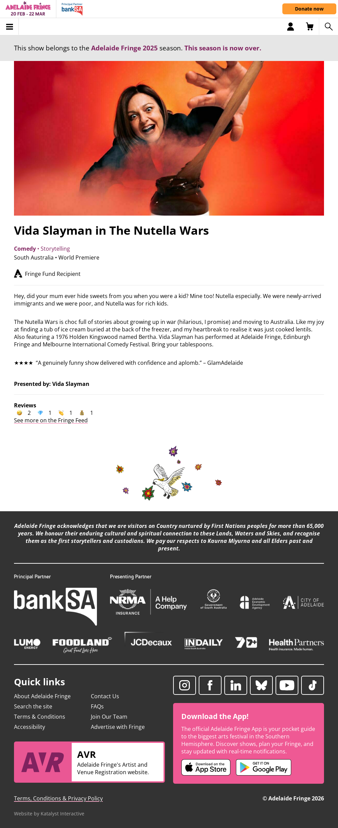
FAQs (97, 706)
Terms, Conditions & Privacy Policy (58, 798)
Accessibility (29, 727)
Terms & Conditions (39, 716)
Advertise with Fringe (118, 727)
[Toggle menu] (9, 26)
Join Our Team (109, 716)
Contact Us (105, 696)
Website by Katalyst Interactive (49, 813)
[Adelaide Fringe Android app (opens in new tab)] (263, 767)
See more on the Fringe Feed (51, 420)
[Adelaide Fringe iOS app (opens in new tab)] (205, 767)
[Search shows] (328, 26)
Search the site (33, 706)
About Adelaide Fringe (42, 696)
